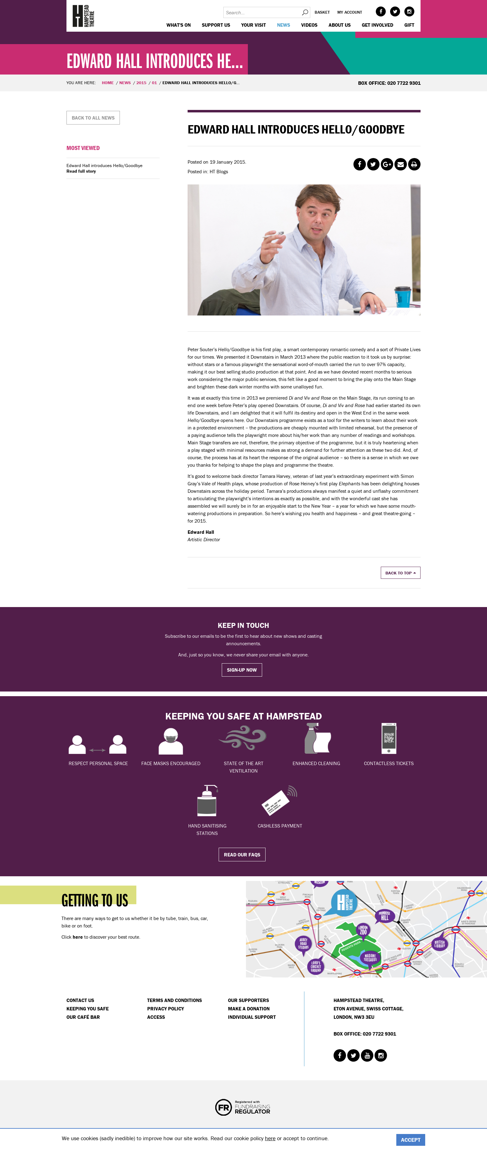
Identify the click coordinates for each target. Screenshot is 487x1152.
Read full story (81, 171)
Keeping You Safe (87, 1008)
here (270, 1138)
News (283, 25)
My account (349, 12)
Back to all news (93, 118)
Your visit (253, 25)
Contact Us (80, 1000)
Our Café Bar (83, 1017)
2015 (141, 82)
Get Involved (377, 25)
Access (156, 1017)
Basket (322, 12)
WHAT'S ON (178, 25)
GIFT (409, 25)
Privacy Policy (165, 1008)
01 (154, 82)
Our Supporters (248, 1000)
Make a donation (249, 1008)
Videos (309, 25)
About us (340, 25)
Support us (216, 25)
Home (108, 82)
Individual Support (252, 1017)
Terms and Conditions (174, 1000)
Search (304, 12)
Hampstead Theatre (83, 16)
